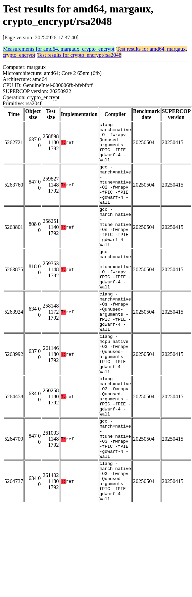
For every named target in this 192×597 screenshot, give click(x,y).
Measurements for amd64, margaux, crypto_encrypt (58, 49)
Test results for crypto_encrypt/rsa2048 (79, 55)
